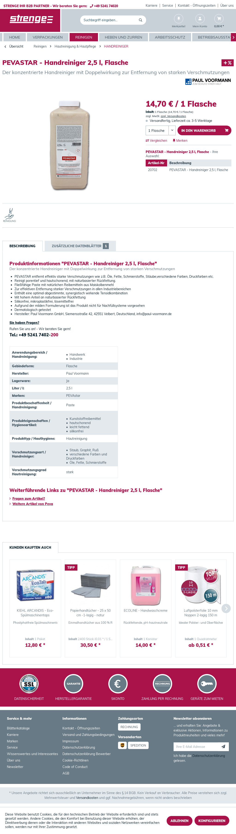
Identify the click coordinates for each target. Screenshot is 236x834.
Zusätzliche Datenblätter (80, 246)
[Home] (15, 37)
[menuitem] (151, 5)
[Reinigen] (84, 37)
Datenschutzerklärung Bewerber (86, 754)
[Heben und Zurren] (124, 37)
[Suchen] (141, 20)
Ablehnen (180, 821)
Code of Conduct (75, 767)
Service (167, 5)
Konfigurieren (211, 821)
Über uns (227, 5)
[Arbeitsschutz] (170, 37)
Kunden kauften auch (30, 547)
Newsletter (15, 767)
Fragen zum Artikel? (27, 499)
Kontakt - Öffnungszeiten (196, 5)
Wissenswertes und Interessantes (32, 754)
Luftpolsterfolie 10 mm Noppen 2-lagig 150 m (201, 612)
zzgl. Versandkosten (173, 116)
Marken (12, 741)
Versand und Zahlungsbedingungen (88, 735)
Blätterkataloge (18, 728)
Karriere (151, 5)
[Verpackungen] (48, 37)
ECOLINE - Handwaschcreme (146, 610)
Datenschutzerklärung (78, 747)
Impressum (70, 741)
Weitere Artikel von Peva (31, 504)
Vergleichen (156, 140)
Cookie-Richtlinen (75, 760)
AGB (65, 773)
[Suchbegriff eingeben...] (113, 20)
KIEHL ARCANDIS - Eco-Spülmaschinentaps (35, 612)
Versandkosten (87, 798)
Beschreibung (22, 246)
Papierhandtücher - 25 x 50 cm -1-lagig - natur (90, 612)
